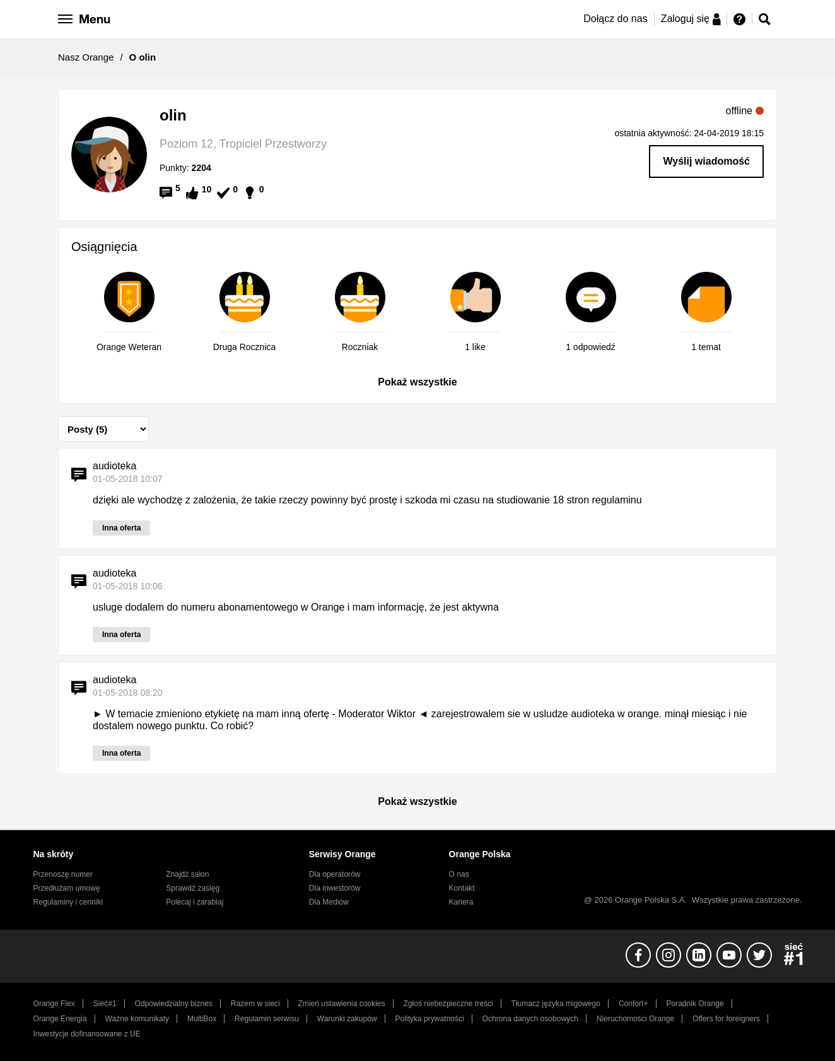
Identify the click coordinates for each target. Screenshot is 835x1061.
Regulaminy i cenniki (68, 902)
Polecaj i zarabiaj (194, 902)
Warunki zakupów (347, 1018)
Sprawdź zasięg (192, 888)
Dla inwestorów (335, 888)
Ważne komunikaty (137, 1018)
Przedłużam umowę (66, 888)
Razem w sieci (255, 1003)
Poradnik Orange (694, 1003)
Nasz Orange (86, 57)
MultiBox (201, 1018)
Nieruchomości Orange (635, 1018)
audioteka (114, 465)
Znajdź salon (187, 874)
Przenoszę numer (63, 874)
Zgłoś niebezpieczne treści (448, 1003)
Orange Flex (54, 1003)
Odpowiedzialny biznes (174, 1003)
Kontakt (462, 888)
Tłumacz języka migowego (555, 1003)
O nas (459, 874)
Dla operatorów (335, 874)
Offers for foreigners (726, 1018)
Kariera (461, 902)
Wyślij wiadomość (706, 161)
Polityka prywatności (429, 1018)
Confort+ (633, 1003)
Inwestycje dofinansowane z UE (87, 1033)
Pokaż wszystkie (417, 382)
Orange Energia (60, 1018)
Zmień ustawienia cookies (341, 1003)
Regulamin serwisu (267, 1018)
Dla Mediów (329, 902)
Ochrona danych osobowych (530, 1018)
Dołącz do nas (615, 18)
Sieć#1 (105, 1003)
